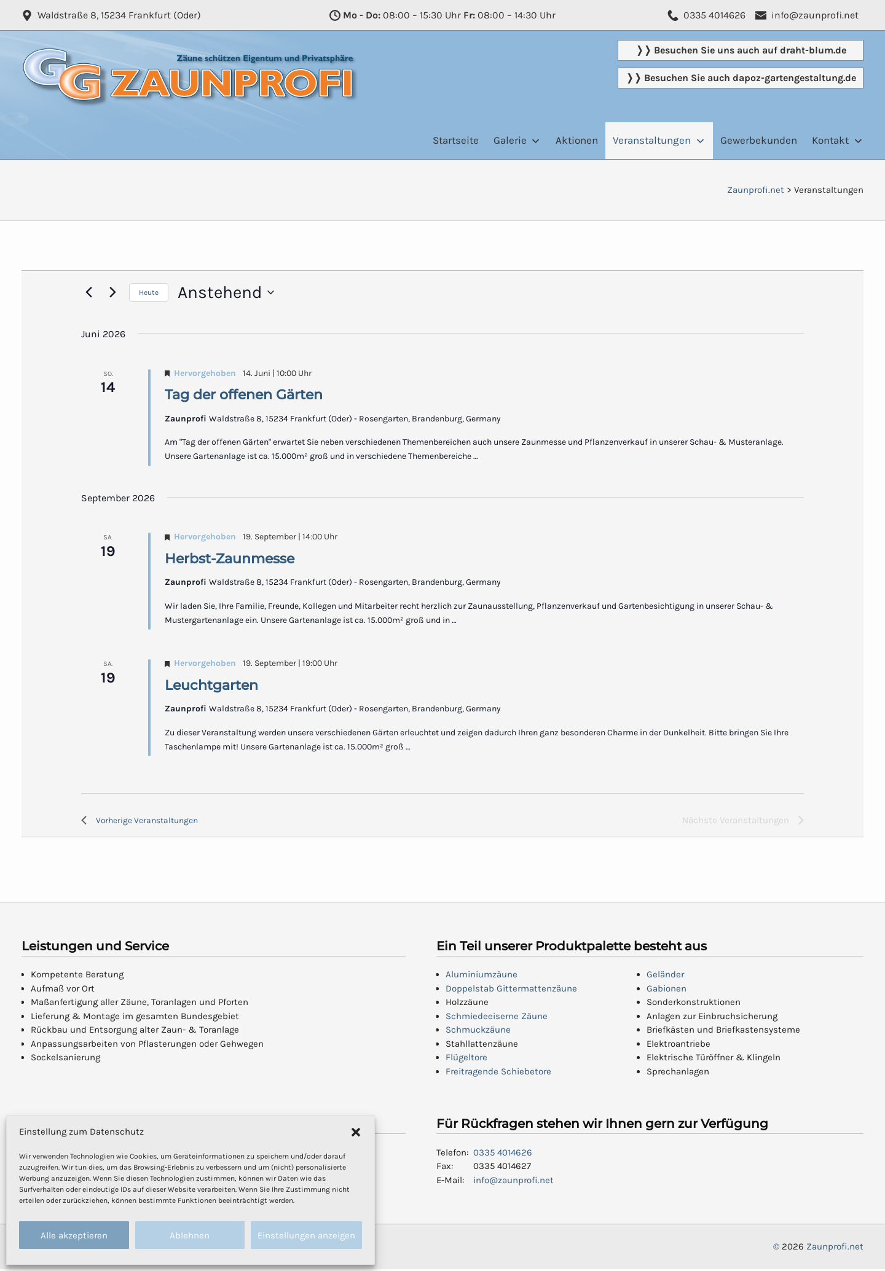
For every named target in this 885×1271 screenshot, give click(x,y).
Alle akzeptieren (74, 1235)
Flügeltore (466, 1059)
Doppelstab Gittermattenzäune (511, 990)
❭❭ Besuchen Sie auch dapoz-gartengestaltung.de (741, 78)
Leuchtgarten (211, 685)
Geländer (665, 976)
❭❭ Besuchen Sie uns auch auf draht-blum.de (740, 50)
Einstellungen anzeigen (306, 1235)
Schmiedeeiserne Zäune (497, 1017)
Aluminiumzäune (481, 976)
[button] (356, 1131)
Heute (149, 292)
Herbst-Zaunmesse (229, 558)
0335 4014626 (502, 1154)
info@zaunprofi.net (513, 1181)
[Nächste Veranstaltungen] (112, 292)
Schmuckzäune (478, 1032)
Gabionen (666, 990)
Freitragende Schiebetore (498, 1073)
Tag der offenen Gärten (244, 394)
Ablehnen (190, 1235)
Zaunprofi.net (834, 1248)
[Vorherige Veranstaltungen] (88, 292)
